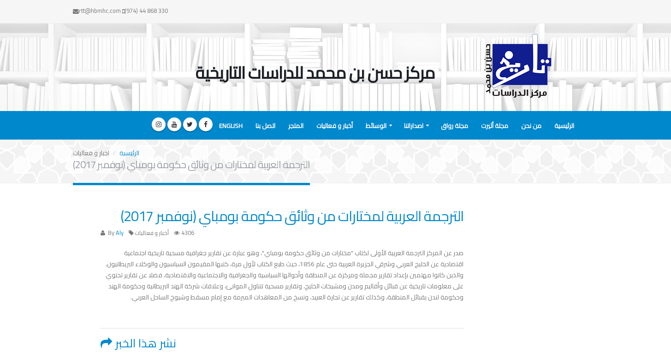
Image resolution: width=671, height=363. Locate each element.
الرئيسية (564, 126)
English (231, 126)
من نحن (531, 126)
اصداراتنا (413, 126)
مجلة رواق (454, 126)
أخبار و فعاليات (334, 126)
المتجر (295, 126)
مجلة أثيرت (494, 126)
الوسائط (376, 126)
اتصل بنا (265, 126)
